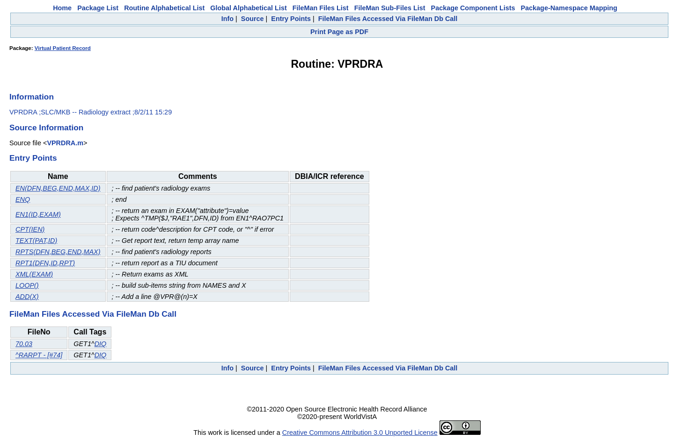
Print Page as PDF (339, 31)
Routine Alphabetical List (164, 8)
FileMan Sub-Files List (389, 8)
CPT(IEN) (29, 229)
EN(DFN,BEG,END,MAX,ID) (58, 188)
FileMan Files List (321, 8)
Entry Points (291, 18)
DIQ (101, 344)
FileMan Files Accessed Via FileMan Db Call (388, 18)
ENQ (22, 199)
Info (227, 18)
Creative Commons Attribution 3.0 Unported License (360, 432)
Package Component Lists (473, 8)
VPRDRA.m (65, 143)
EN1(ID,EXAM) (38, 214)
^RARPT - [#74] (38, 355)
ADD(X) (27, 296)
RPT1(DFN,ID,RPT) (45, 263)
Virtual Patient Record (63, 48)
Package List (97, 8)
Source (252, 18)
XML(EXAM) (34, 274)
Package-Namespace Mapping (569, 8)
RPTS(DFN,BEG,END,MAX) (58, 251)
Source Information (46, 127)
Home (62, 8)
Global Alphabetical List (248, 8)
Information (31, 96)
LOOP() (27, 285)
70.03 (23, 344)
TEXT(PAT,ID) (36, 240)
